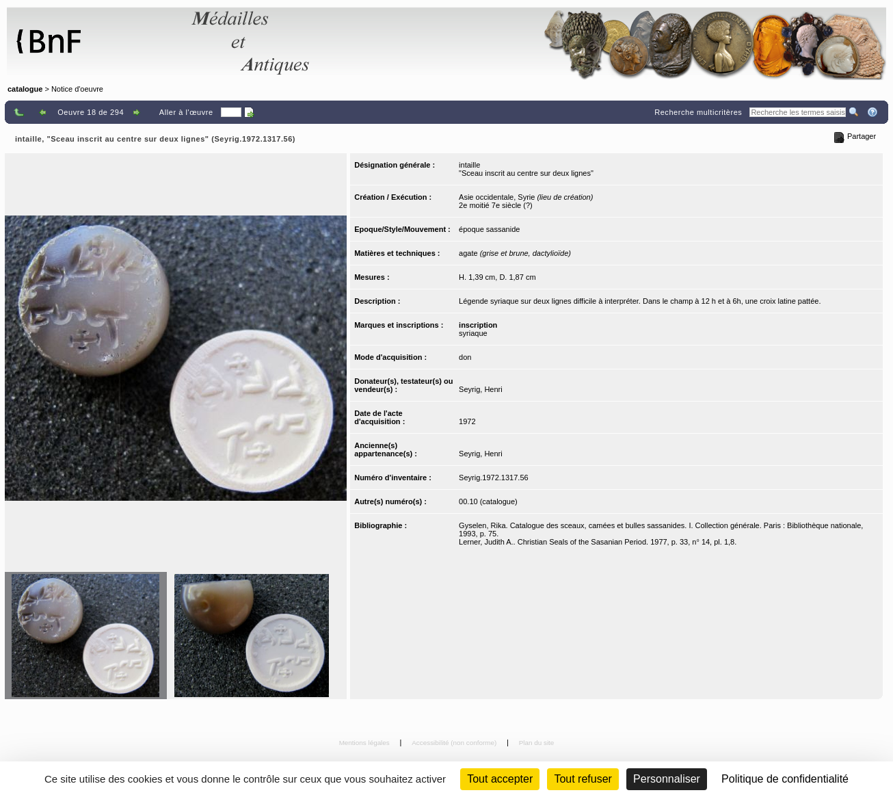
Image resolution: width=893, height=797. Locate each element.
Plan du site (537, 742)
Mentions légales (365, 742)
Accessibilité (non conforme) (455, 742)
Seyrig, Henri (481, 389)
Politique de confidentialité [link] (785, 779)
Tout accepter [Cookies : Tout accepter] (500, 779)
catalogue (25, 89)
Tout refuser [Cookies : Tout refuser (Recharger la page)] (582, 779)
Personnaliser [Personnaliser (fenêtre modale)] (666, 779)
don (465, 357)
